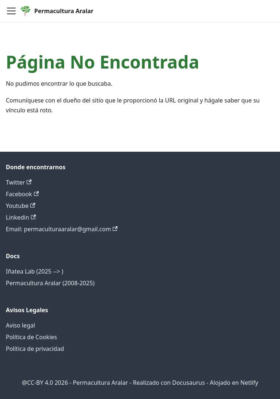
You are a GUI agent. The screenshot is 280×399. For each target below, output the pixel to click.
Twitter (19, 182)
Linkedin (21, 217)
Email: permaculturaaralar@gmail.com (62, 229)
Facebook (22, 194)
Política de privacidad (35, 349)
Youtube (20, 206)
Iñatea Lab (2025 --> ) (34, 271)
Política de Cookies (31, 337)
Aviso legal (20, 325)
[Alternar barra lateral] (11, 10)
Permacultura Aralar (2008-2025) (50, 283)
